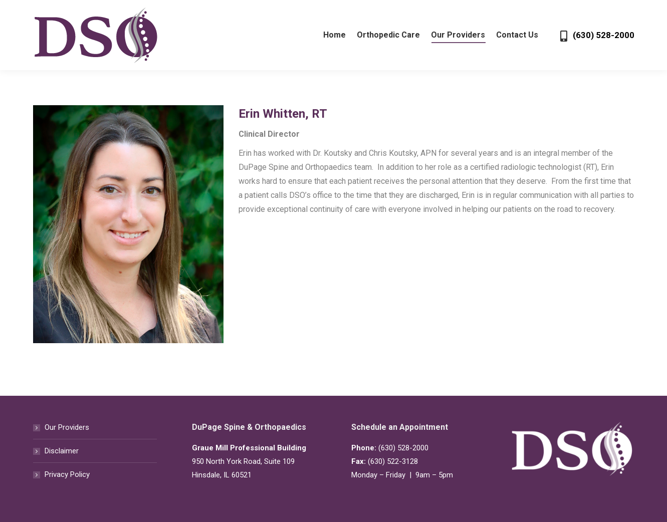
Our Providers (67, 427)
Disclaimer (62, 450)
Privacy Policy (67, 474)
